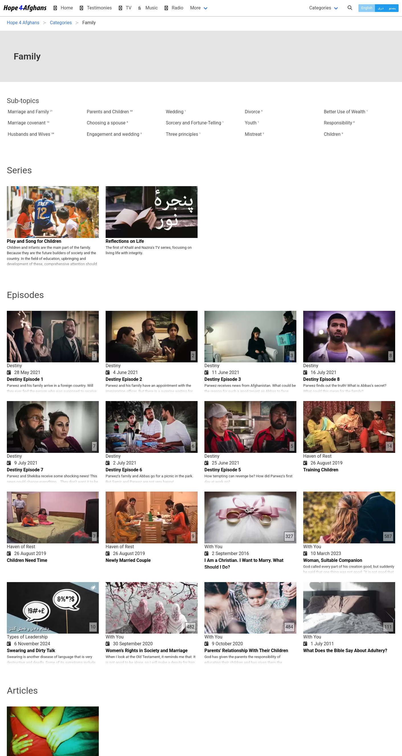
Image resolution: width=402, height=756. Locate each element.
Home (63, 8)
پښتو (392, 8)
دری (380, 8)
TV (125, 8)
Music (148, 8)
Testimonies (96, 8)
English (366, 8)
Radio (174, 8)
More (195, 8)
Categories (320, 8)
